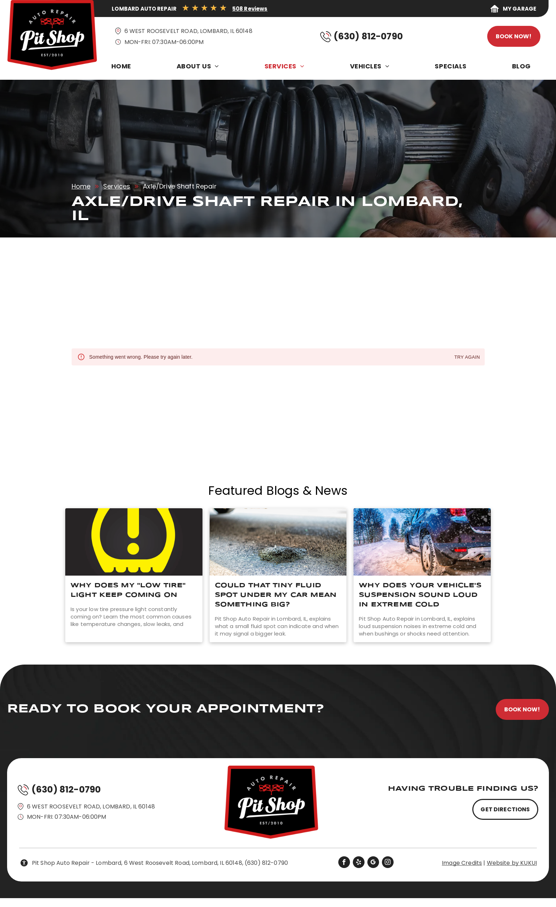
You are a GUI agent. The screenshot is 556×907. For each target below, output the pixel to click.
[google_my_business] (373, 863)
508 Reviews (250, 8)
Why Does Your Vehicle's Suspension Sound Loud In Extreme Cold (420, 595)
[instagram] (388, 863)
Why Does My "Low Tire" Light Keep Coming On (128, 590)
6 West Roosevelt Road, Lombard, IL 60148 (188, 31)
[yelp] (359, 863)
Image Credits (462, 863)
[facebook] (344, 863)
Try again (467, 357)
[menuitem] (123, 67)
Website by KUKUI (512, 863)
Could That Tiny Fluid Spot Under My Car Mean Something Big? (276, 595)
